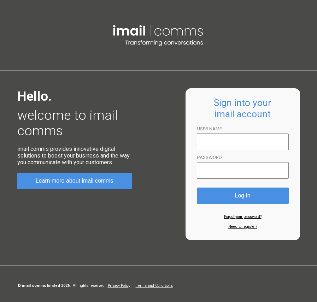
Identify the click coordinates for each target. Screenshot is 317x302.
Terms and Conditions (154, 285)
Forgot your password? (243, 216)
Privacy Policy (119, 285)
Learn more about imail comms (74, 181)
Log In (242, 196)
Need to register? (242, 226)
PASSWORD (209, 157)
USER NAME (209, 128)
